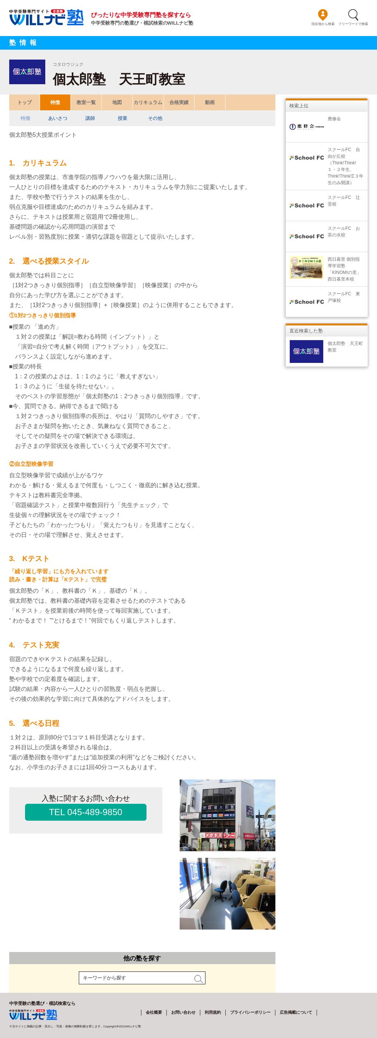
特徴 (55, 102)
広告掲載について (296, 1012)
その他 (155, 118)
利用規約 (213, 1012)
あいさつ (57, 118)
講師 (90, 118)
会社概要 (154, 1012)
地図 (117, 102)
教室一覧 (86, 102)
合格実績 (178, 102)
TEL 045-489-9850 (85, 812)
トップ (24, 102)
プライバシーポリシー (250, 1012)
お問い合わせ (183, 1012)
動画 (210, 102)
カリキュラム (148, 102)
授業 (122, 118)
